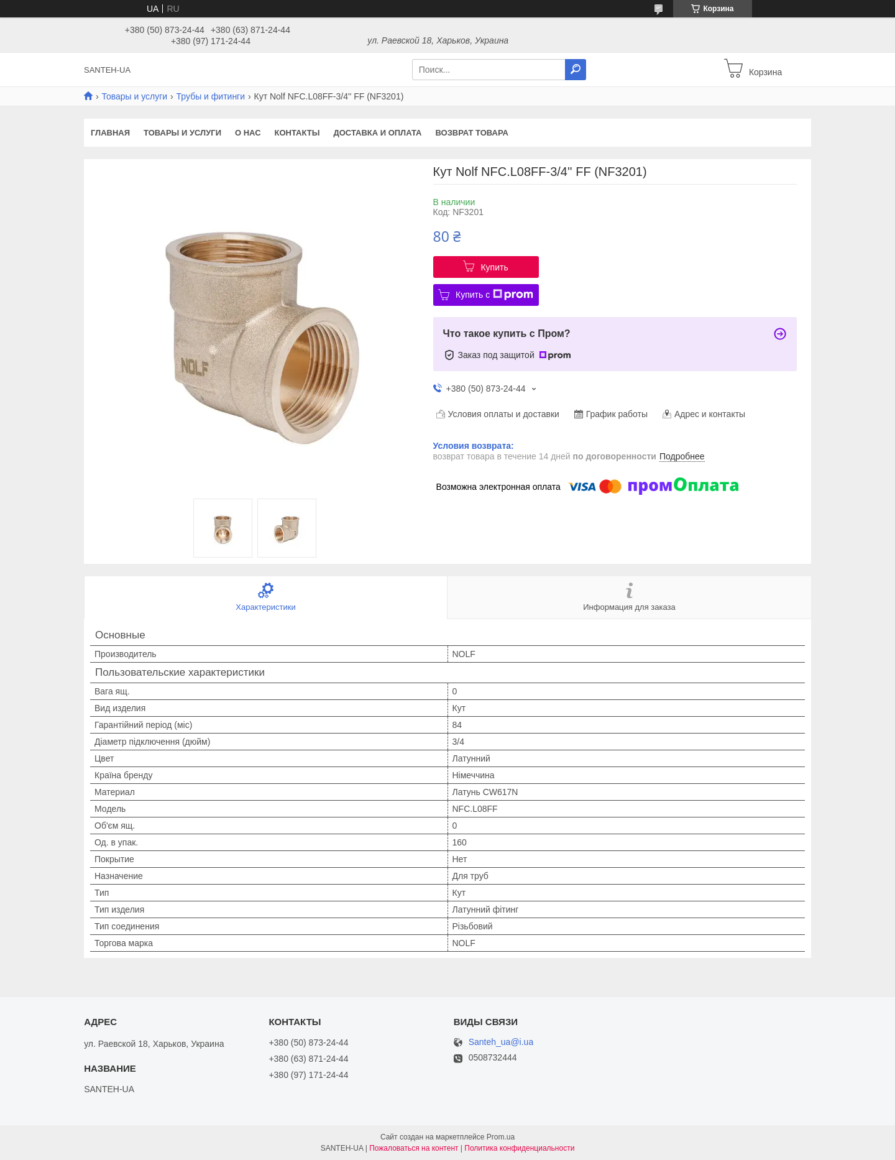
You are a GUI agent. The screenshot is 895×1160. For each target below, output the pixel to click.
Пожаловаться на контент (413, 1148)
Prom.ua (501, 1137)
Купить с (494, 294)
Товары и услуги (134, 96)
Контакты (297, 132)
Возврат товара (472, 132)
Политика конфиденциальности (519, 1148)
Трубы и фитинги (211, 96)
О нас (248, 132)
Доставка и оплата (377, 132)
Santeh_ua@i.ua (501, 1042)
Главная (110, 132)
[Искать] (575, 69)
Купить (494, 267)
